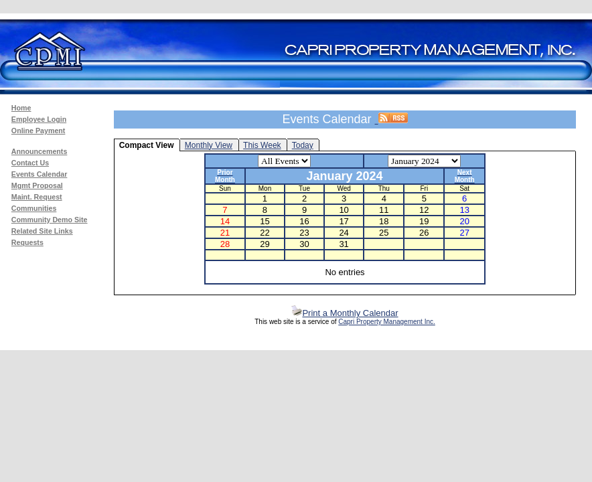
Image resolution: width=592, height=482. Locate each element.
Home (21, 108)
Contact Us (30, 163)
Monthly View (208, 145)
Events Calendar (39, 174)
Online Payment (38, 131)
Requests (27, 242)
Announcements (39, 151)
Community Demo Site (49, 220)
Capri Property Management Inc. (386, 321)
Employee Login (38, 119)
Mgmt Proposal (37, 185)
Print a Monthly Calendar (344, 313)
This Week (262, 145)
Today (302, 145)
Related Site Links (42, 231)
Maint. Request (36, 197)
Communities (34, 208)
